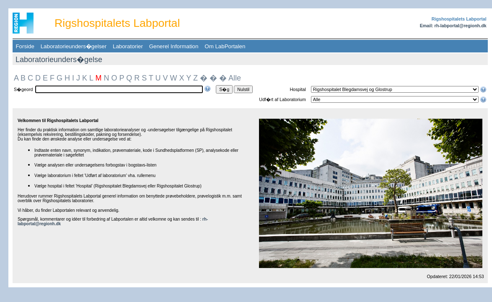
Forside (25, 46)
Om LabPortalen (225, 46)
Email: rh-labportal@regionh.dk (453, 25)
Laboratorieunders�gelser (73, 46)
